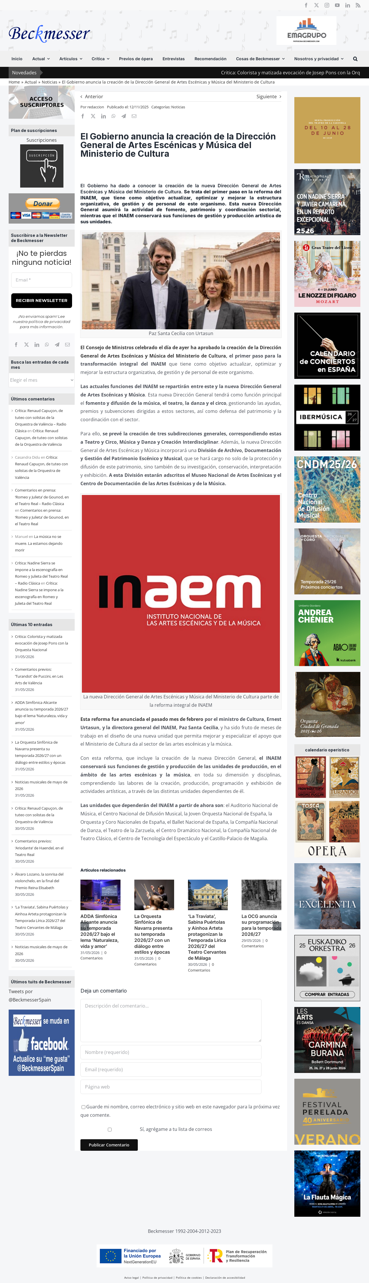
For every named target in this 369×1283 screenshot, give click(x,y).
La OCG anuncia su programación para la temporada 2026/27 (261, 925)
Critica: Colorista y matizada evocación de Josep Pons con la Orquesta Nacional (41, 643)
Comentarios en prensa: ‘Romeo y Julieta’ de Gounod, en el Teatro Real (42, 517)
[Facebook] (16, 344)
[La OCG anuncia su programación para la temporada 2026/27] (261, 883)
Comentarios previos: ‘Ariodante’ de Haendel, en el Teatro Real (39, 847)
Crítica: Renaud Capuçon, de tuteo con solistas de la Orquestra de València (41, 437)
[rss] (358, 5)
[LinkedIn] (37, 344)
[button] (355, 59)
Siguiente (267, 96)
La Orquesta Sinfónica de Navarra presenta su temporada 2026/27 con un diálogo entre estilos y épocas (153, 934)
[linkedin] (347, 5)
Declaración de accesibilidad (225, 1278)
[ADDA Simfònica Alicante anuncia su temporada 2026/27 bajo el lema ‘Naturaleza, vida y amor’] (100, 883)
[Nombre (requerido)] (170, 1052)
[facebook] (306, 5)
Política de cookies (189, 1278)
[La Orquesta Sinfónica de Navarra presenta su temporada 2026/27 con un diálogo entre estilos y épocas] (154, 883)
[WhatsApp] (47, 344)
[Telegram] (57, 344)
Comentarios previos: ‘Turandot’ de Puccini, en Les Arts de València (39, 676)
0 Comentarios (93, 955)
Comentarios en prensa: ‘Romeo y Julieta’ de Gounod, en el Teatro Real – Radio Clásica (42, 496)
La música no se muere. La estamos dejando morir (39, 543)
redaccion (95, 106)
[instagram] (327, 5)
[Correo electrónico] (67, 344)
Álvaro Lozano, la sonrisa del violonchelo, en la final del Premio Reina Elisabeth (39, 881)
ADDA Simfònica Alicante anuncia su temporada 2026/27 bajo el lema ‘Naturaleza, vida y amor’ (99, 931)
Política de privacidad (157, 1278)
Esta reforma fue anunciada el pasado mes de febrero (141, 719)
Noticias (178, 106)
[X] (26, 344)
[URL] (170, 1087)
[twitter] (316, 5)
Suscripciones (42, 140)
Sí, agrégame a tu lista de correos (147, 1129)
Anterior (94, 96)
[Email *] (41, 280)
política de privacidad (49, 321)
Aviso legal (131, 1278)
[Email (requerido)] (170, 1069)
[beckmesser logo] (49, 21)
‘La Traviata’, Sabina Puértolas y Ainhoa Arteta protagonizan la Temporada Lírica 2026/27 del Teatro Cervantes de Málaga (207, 937)
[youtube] (337, 5)
